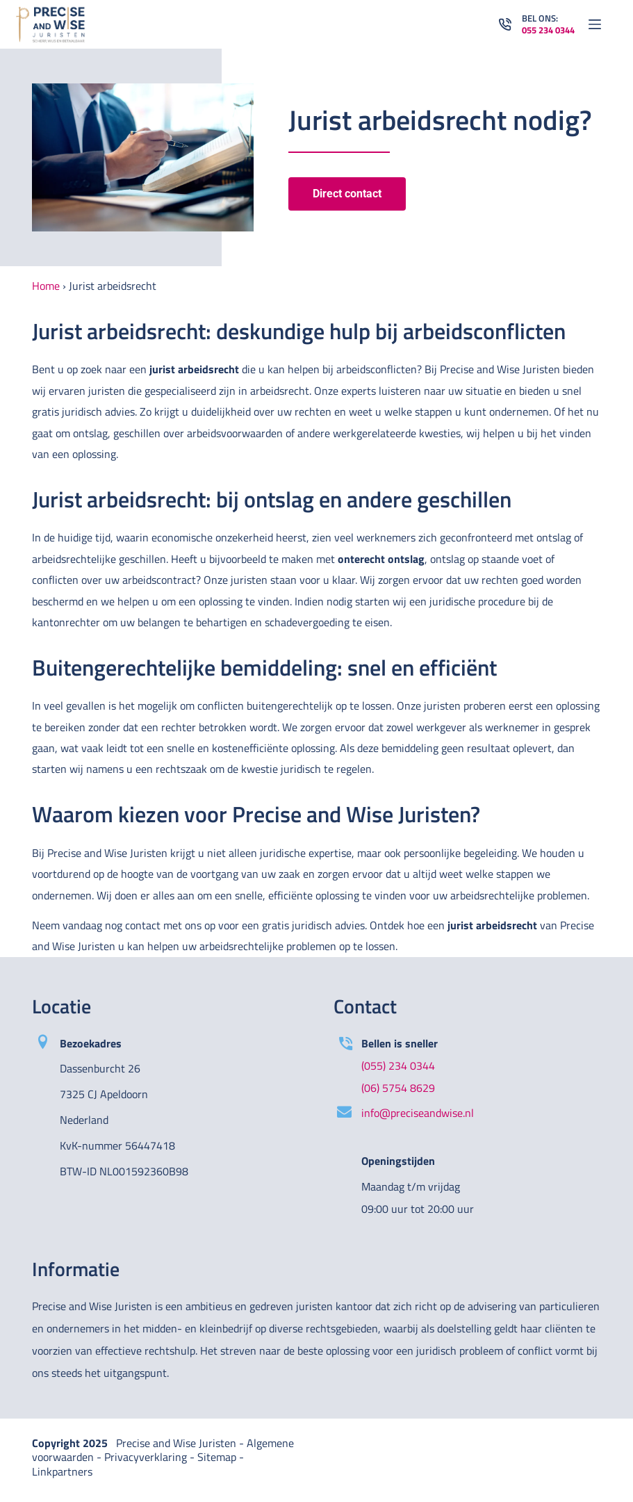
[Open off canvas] (595, 24)
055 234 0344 (548, 30)
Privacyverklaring (145, 1456)
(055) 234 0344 (398, 1065)
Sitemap (216, 1456)
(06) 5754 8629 (398, 1087)
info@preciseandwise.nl (417, 1112)
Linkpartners (62, 1471)
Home (46, 285)
